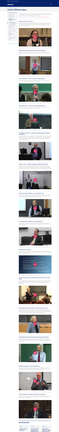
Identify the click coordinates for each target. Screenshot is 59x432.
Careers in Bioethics (12, 22)
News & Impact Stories (12, 30)
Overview (10, 21)
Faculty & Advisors (11, 14)
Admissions (10, 27)
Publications (10, 17)
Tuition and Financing (12, 25)
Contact (10, 39)
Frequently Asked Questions (11, 34)
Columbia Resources (11, 37)
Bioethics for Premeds (12, 24)
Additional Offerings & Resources (14, 8)
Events (13, 32)
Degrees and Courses (13, 16)
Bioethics (10, 4)
